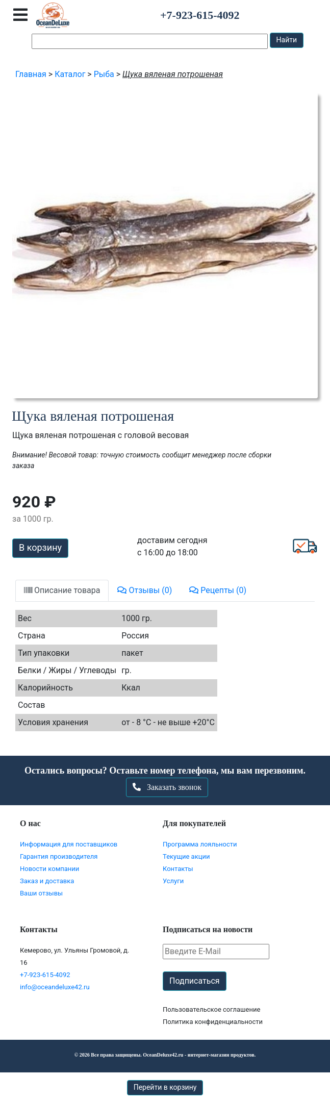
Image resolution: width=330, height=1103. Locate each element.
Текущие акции (186, 856)
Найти (286, 40)
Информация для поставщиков (68, 844)
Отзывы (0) (144, 590)
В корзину (40, 547)
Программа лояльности (200, 844)
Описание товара (62, 590)
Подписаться (194, 981)
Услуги (173, 881)
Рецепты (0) (217, 590)
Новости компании (49, 869)
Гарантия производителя (58, 856)
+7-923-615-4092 (45, 975)
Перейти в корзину (165, 1087)
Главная (30, 74)
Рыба (104, 74)
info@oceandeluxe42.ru (55, 987)
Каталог (70, 74)
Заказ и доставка (47, 881)
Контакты (178, 869)
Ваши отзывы (41, 893)
